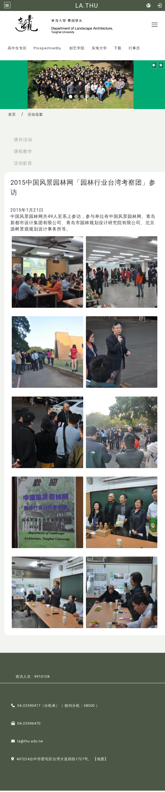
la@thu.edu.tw (30, 742)
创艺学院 (77, 49)
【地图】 (100, 760)
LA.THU (86, 5)
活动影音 (23, 164)
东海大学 (99, 49)
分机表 (50, 707)
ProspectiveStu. (48, 49)
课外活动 (23, 141)
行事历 (134, 49)
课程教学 (23, 153)
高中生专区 (17, 49)
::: (2, 46)
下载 (117, 49)
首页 (12, 116)
